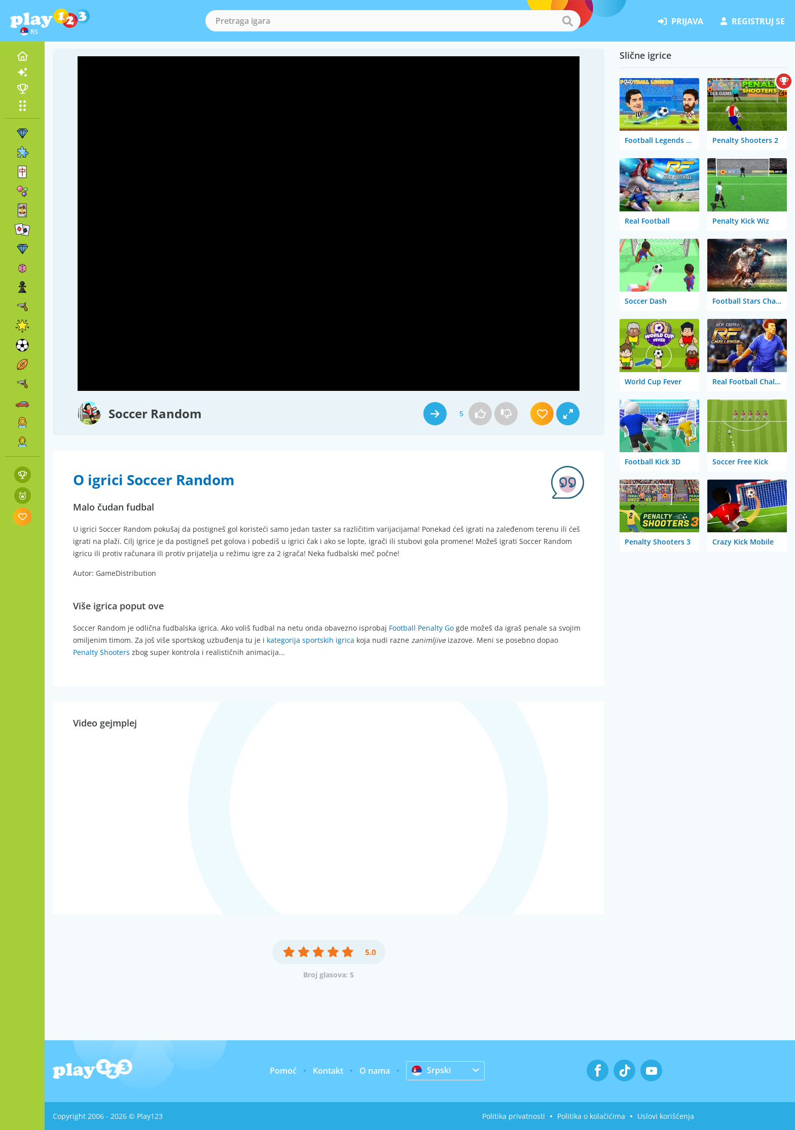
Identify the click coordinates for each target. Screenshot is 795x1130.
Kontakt (328, 1070)
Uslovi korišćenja (665, 1116)
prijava (680, 21)
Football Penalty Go (421, 628)
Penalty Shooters (101, 652)
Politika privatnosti (513, 1116)
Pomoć (283, 1070)
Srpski (431, 1070)
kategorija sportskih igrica (310, 640)
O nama (374, 1070)
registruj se (752, 21)
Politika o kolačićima (591, 1116)
